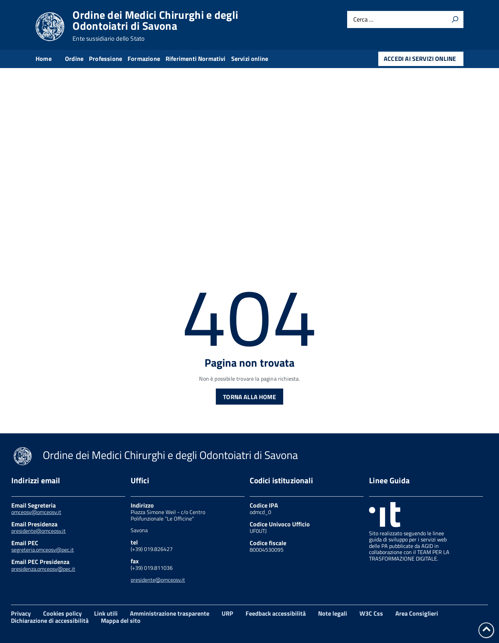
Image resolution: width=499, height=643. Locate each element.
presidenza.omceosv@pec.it (43, 569)
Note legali (332, 613)
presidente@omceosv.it (38, 531)
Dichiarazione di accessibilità (50, 620)
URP (227, 613)
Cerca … (363, 19)
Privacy (21, 613)
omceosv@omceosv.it (36, 512)
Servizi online (249, 58)
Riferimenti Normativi (196, 58)
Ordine (74, 58)
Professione (105, 58)
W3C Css (371, 613)
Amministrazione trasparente (169, 613)
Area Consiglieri (416, 613)
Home (44, 58)
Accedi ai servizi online (420, 58)
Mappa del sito (121, 620)
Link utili (106, 613)
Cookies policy (62, 613)
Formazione (144, 58)
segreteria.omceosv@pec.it (42, 550)
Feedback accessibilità (276, 613)
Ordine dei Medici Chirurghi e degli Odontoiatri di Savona (155, 25)
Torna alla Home (249, 397)
